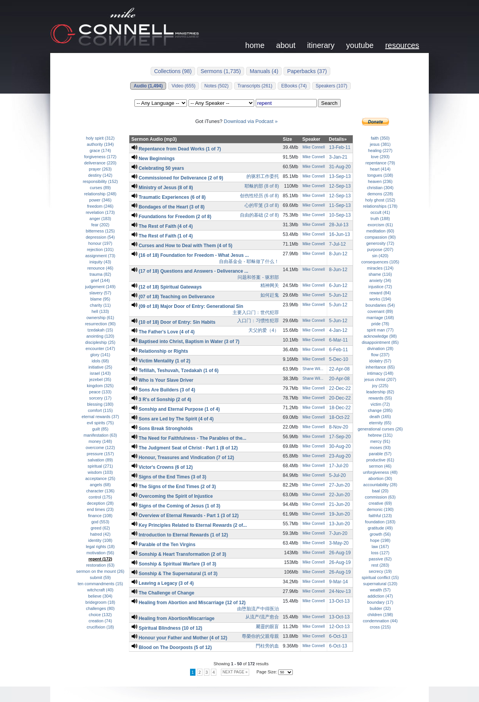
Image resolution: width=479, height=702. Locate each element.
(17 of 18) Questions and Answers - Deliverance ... (189, 271)
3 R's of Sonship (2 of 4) (161, 399)
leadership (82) (380, 391)
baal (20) (380, 490)
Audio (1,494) (148, 86)
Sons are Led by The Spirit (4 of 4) (172, 419)
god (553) (100, 521)
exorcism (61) (380, 224)
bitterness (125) (100, 231)
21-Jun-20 (339, 504)
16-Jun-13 (339, 234)
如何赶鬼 (269, 295)
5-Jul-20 (337, 475)
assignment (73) (100, 255)
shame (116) (380, 274)
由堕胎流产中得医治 (258, 608)
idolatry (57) (380, 361)
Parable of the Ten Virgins (163, 544)
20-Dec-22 (340, 398)
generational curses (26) (380, 429)
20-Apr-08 (339, 378)
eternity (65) (380, 422)
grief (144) (100, 280)
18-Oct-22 (339, 417)
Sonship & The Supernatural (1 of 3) (174, 573)
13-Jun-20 (339, 523)
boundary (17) (380, 602)
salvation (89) (100, 460)
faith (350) (380, 138)
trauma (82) (100, 274)
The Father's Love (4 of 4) (163, 332)
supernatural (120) (380, 583)
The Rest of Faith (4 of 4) (162, 226)
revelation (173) (100, 212)
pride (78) (380, 323)
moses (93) (380, 447)
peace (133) (100, 391)
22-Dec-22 (340, 388)
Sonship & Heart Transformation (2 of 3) (178, 554)
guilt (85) (100, 429)
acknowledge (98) (380, 336)
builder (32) (380, 608)
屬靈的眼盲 (267, 626)
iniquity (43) (100, 262)
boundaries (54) (380, 305)
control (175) (100, 497)
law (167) (380, 546)
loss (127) (380, 552)
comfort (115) (100, 410)
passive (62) (380, 559)
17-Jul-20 (338, 465)
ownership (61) (100, 317)
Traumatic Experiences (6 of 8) (168, 197)
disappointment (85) (380, 342)
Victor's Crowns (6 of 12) (162, 467)
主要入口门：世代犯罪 (256, 312)
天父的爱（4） (263, 330)
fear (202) (100, 224)
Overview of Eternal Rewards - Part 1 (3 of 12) (185, 515)
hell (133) (100, 311)
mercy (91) (380, 441)
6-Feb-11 (338, 349)
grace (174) (100, 150)
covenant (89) (380, 311)
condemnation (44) (380, 620)
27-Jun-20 (339, 485)
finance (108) (100, 515)
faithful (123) (380, 515)
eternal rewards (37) (100, 416)
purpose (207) (380, 249)
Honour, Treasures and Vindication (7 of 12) (182, 457)
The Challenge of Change (162, 593)
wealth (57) (380, 590)
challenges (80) (100, 608)
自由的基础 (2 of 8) (259, 215)
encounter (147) (100, 348)
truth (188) (380, 218)
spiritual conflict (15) (380, 577)
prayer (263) (100, 169)
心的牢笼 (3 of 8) (262, 205)
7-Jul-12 (337, 244)
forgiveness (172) (100, 156)
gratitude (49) (380, 528)
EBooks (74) (294, 86)
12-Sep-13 (340, 186)
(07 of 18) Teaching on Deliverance (173, 296)
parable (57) (380, 453)
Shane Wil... (312, 369)
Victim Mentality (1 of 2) (160, 361)
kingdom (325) (100, 385)
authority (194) (100, 144)
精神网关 (269, 285)
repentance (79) (380, 163)
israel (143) (100, 373)
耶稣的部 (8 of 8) (262, 186)
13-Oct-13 (339, 601)
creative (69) (380, 503)
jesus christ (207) (380, 379)
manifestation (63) (100, 435)
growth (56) (380, 534)
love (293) (380, 156)
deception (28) (100, 503)
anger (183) (100, 218)
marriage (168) (380, 317)
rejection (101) (100, 249)
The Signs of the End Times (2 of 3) (173, 486)
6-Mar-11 (338, 340)
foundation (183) (380, 521)
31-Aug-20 (340, 166)
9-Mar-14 (338, 581)
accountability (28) (380, 484)
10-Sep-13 (340, 215)
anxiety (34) (380, 280)
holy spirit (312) (100, 138)
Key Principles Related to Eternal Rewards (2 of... (189, 525)
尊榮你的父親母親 (260, 636)
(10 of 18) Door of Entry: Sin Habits (173, 322)
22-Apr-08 (339, 369)
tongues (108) (380, 175)
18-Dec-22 (340, 407)
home (255, 45)
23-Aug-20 (340, 456)
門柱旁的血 (267, 646)
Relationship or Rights (159, 351)
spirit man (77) (380, 330)
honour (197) (100, 243)
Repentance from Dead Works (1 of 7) (176, 149)
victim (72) (380, 404)
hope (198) (380, 540)
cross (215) (380, 627)
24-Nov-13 (340, 591)
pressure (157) (100, 453)
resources (402, 45)
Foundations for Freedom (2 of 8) (171, 216)
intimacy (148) (380, 373)
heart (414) (380, 169)
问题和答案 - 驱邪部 (258, 277)
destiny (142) (100, 175)
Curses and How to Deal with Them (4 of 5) (182, 245)
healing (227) (380, 150)
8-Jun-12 (338, 253)
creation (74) (100, 620)
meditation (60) (380, 231)
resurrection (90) (100, 323)
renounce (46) (100, 268)
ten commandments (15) (100, 583)
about (286, 45)
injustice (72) (380, 286)
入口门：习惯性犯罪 (258, 320)
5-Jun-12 (338, 295)
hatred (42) (100, 534)
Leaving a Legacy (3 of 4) (162, 583)
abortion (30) (380, 478)
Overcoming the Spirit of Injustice (172, 496)
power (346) (100, 200)
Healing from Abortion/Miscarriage (172, 618)
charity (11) (100, 305)
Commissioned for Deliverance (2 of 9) (177, 178)
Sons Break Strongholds (162, 428)
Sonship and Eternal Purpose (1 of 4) (175, 409)
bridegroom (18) (100, 602)
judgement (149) (100, 286)
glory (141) (100, 354)
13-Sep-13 (340, 176)
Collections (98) (173, 71)
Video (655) (183, 86)
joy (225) (380, 385)
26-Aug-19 (340, 552)
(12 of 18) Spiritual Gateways (166, 287)
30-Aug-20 (340, 446)
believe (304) (100, 596)
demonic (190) (380, 509)
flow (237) (380, 354)
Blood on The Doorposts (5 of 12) (171, 647)
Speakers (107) (331, 86)
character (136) (100, 490)
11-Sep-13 (340, 205)
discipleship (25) (100, 342)
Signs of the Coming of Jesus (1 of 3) (175, 506)
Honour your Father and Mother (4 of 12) (179, 638)
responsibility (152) (100, 181)
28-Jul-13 (338, 224)
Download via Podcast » (250, 121)
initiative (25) (100, 367)
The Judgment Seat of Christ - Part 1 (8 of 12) (184, 448)
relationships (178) (380, 206)
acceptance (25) (100, 478)
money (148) (100, 441)
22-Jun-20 (339, 494)
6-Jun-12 (338, 285)
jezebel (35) (100, 379)
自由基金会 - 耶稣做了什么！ (249, 261)
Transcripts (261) (255, 86)
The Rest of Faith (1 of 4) (162, 236)
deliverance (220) (100, 163)
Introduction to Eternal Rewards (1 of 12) (179, 535)
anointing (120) (100, 336)
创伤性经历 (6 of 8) (259, 195)
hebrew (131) (380, 435)
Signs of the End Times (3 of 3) (168, 477)
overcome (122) (100, 447)
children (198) (380, 614)
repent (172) (100, 559)
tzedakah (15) (100, 330)
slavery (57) (100, 292)
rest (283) (380, 565)
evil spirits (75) (100, 422)
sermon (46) (380, 466)
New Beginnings (153, 158)
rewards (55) (380, 398)
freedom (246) (100, 206)
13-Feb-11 (339, 147)
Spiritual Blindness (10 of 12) (166, 628)
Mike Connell (313, 147)
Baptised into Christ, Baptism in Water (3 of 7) (185, 341)
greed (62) (100, 528)
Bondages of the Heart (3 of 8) (168, 207)
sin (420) (380, 255)
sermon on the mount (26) (100, 571)
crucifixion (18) (100, 627)
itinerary (321, 45)
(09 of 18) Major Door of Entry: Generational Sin (187, 306)
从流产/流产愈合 (262, 617)
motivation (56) (100, 552)
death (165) (380, 416)
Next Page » (235, 672)
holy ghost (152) (380, 200)
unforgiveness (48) (380, 472)
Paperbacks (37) (307, 71)
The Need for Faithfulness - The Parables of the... (188, 438)
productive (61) (380, 460)
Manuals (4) (264, 71)
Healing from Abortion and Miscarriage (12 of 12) (188, 602)
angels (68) (100, 484)
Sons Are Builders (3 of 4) (163, 390)
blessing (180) (100, 404)
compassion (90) (380, 237)
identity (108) (100, 540)
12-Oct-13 (339, 626)
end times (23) (100, 509)
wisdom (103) (100, 472)
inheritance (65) (380, 367)
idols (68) (100, 361)
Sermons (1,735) (220, 71)
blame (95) (100, 299)
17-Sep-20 (340, 436)
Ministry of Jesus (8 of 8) (162, 187)
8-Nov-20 (338, 427)
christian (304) (380, 187)
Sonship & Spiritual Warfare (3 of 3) (173, 564)
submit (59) (100, 577)
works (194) (380, 299)
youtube (360, 45)
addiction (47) (380, 596)
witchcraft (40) (100, 590)
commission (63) (380, 497)
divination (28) (380, 348)
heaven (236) (380, 181)
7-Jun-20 (338, 533)
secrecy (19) (380, 571)
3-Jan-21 (338, 157)
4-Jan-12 (338, 330)
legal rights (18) (100, 546)
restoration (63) (100, 565)
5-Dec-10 (338, 359)
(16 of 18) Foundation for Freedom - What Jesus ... (190, 255)
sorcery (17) (100, 398)
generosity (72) (380, 243)
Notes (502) (216, 86)
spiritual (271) (100, 466)
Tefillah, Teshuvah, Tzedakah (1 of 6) (175, 370)
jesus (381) (380, 144)
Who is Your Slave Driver (162, 380)
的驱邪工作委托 (262, 176)
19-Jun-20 (339, 514)
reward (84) (380, 292)
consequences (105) (380, 262)
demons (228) (380, 193)
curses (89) (100, 187)
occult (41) (380, 212)
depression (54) (100, 237)
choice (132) (100, 614)
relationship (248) (100, 193)
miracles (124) (380, 268)
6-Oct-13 (338, 636)
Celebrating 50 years (157, 168)
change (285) (380, 410)
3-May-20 (339, 543)
